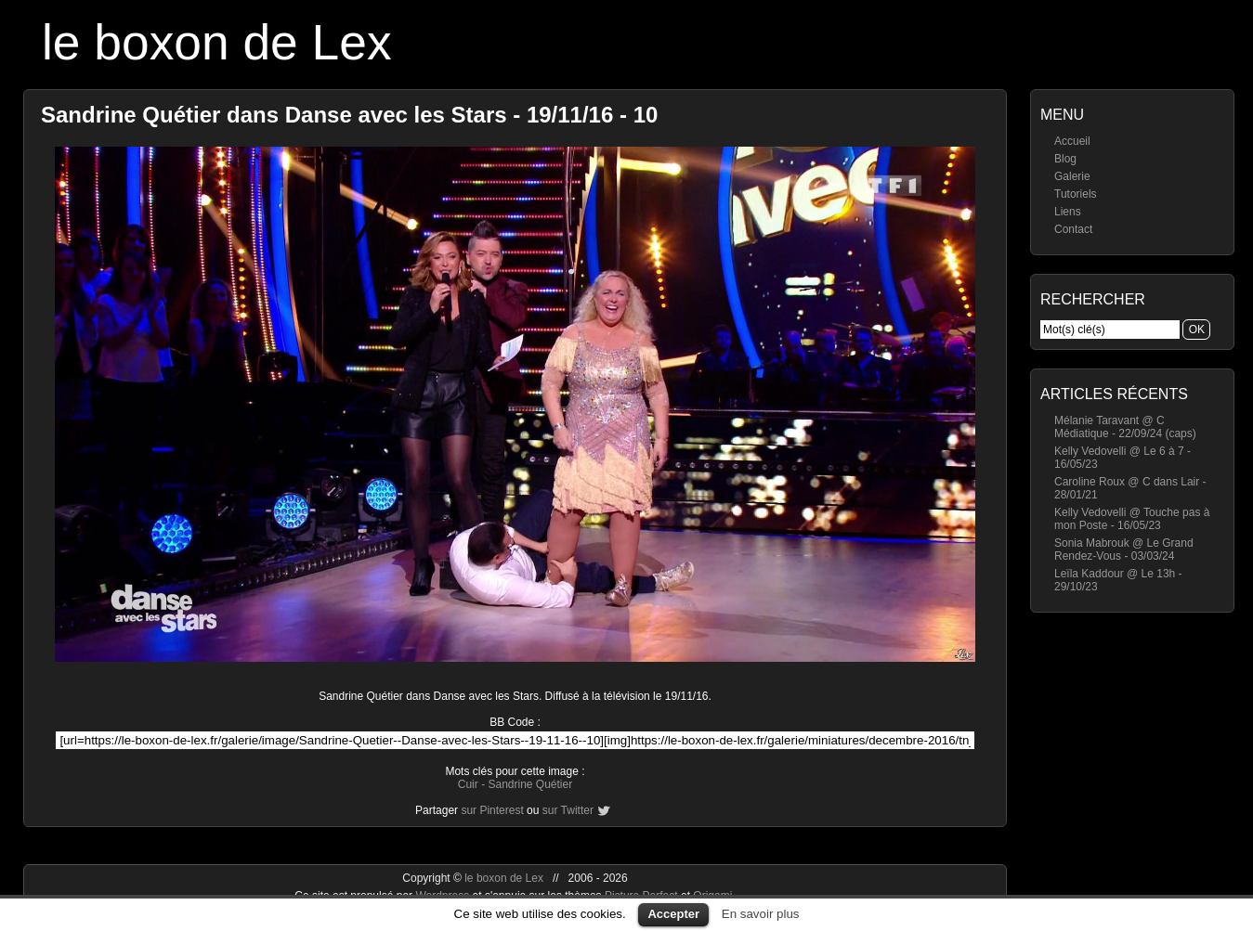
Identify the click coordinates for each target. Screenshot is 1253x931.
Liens (1067, 211)
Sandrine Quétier (530, 784)
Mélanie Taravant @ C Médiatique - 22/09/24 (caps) (1125, 427)
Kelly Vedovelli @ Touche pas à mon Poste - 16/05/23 (1131, 519)
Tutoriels (1075, 193)
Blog (1065, 158)
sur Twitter (568, 810)
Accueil (1072, 141)
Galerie (1072, 176)
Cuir (468, 784)
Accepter (673, 914)
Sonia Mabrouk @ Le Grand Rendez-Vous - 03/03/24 (1124, 549)
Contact (1073, 229)
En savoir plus (761, 914)
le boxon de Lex (217, 42)
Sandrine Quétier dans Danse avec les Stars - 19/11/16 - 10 (349, 114)
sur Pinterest (492, 810)
